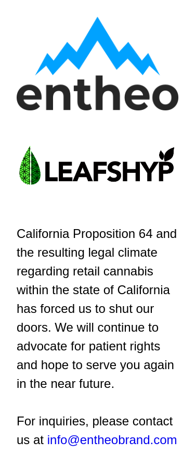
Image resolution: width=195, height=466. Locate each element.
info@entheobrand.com (112, 440)
